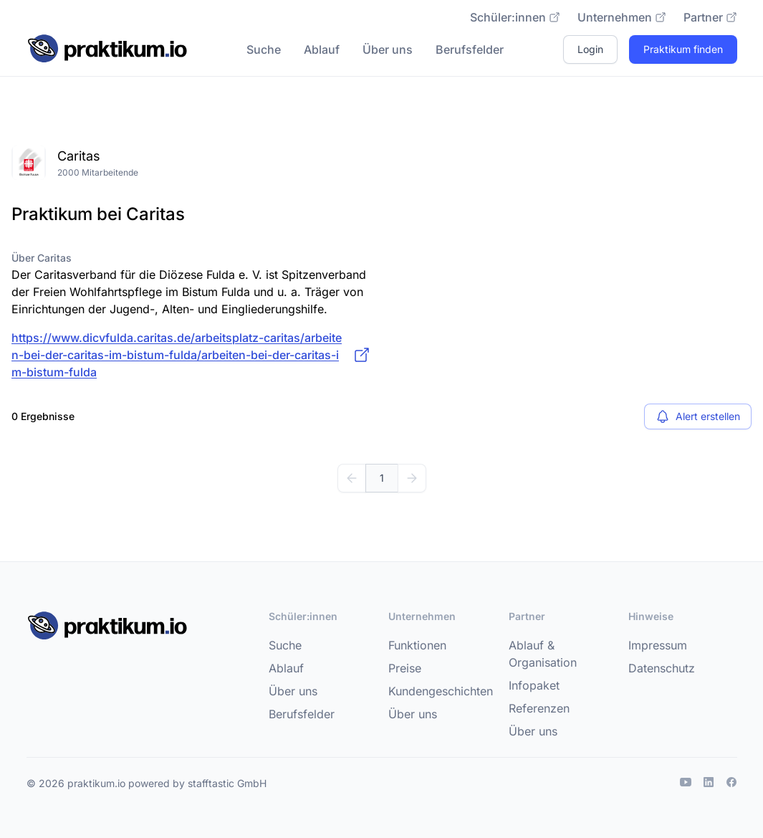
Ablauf (322, 49)
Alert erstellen (698, 416)
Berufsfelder (470, 49)
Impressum (657, 645)
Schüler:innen (515, 17)
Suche (263, 49)
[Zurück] (351, 478)
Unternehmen (621, 17)
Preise (404, 668)
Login (590, 49)
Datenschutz (661, 668)
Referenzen (539, 708)
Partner (710, 17)
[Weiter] (412, 478)
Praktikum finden (683, 49)
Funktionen (417, 645)
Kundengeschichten (440, 691)
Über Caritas (41, 258)
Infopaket (534, 685)
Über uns (388, 49)
